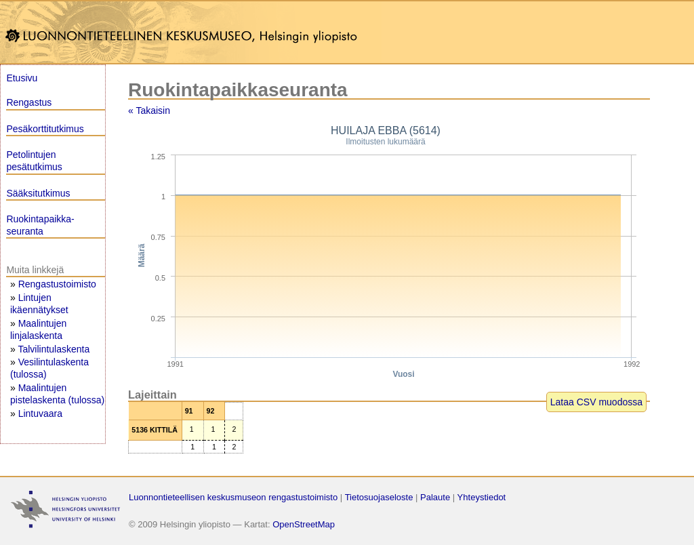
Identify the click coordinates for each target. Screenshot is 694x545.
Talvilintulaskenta (53, 349)
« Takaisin (149, 110)
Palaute (435, 497)
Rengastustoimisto (57, 284)
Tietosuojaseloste (379, 497)
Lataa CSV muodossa (596, 402)
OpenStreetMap (303, 524)
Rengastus (29, 102)
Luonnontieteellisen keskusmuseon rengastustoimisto (233, 497)
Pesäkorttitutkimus (44, 128)
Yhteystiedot (481, 497)
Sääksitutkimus (38, 193)
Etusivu (21, 78)
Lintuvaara (40, 413)
